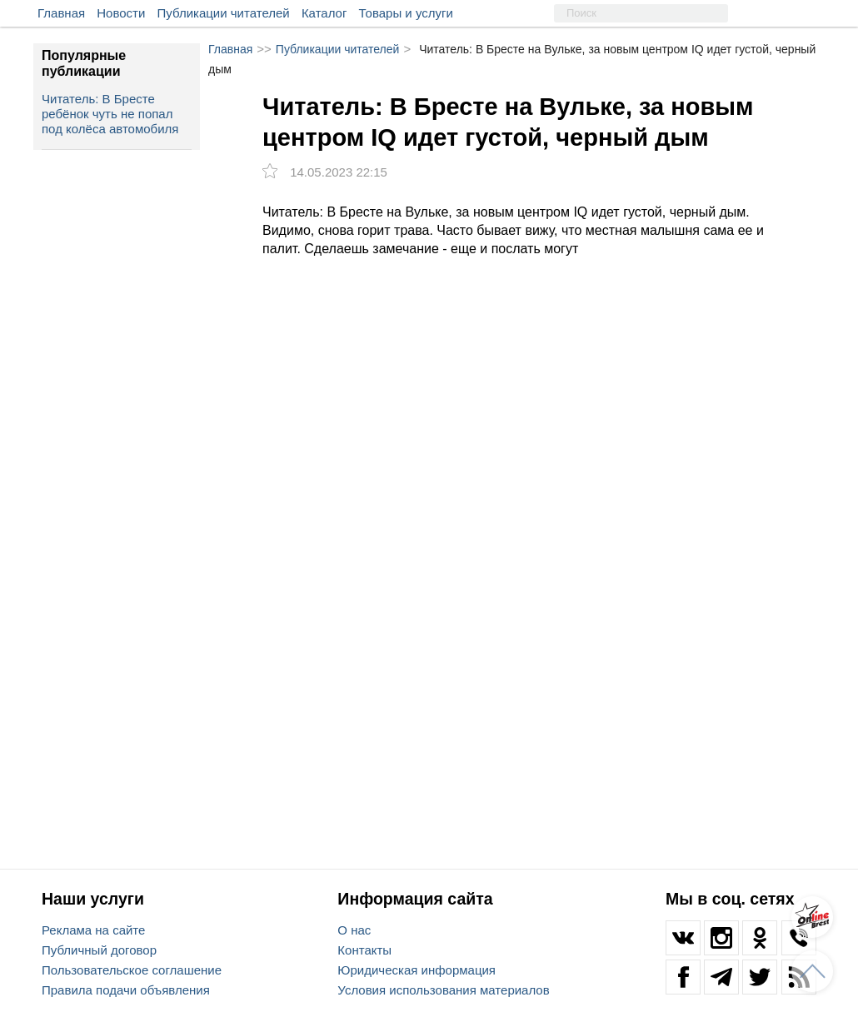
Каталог (324, 13)
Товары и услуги (406, 13)
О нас (354, 930)
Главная (61, 13)
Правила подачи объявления (126, 990)
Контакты (364, 950)
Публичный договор (99, 950)
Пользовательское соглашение (132, 970)
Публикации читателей (223, 13)
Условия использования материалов (443, 990)
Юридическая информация (416, 970)
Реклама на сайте (93, 930)
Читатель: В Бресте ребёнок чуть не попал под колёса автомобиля (110, 114)
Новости (121, 13)
